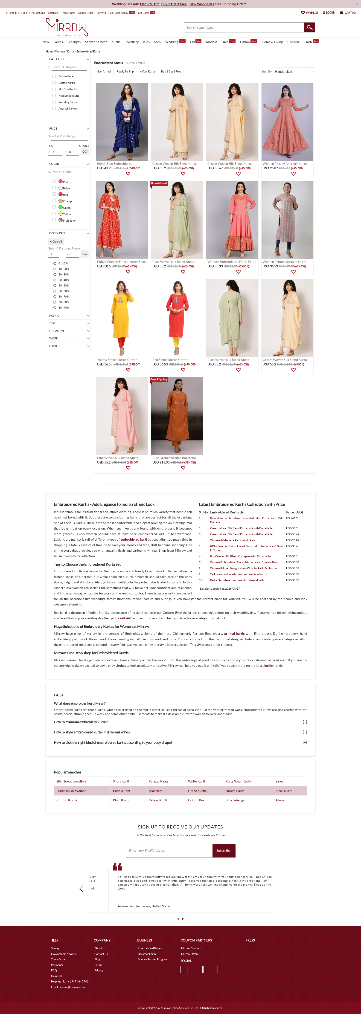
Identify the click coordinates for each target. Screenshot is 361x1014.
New (45, 42)
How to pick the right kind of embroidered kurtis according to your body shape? (113, 742)
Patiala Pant (121, 791)
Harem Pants (235, 791)
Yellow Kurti (158, 800)
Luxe (228, 41)
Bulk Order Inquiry (118, 13)
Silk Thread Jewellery (71, 781)
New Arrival (104, 71)
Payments (57, 965)
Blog (97, 959)
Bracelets (155, 791)
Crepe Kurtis (197, 791)
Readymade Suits (68, 95)
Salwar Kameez (96, 42)
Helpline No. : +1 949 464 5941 (69, 981)
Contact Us (101, 954)
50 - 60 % (63, 291)
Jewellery (132, 42)
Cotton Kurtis (66, 82)
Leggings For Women (71, 791)
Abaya (280, 800)
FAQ (54, 970)
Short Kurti (121, 781)
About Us (100, 948)
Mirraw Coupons (191, 948)
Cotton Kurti (197, 800)
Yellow (64, 213)
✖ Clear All (56, 241)
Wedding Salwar (68, 102)
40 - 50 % (63, 285)
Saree (279, 781)
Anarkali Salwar (67, 108)
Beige (64, 188)
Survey (100, 13)
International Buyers (150, 948)
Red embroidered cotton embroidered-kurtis (237, 580)
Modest (211, 42)
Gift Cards (146, 13)
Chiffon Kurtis (66, 800)
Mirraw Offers (189, 954)
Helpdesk (56, 976)
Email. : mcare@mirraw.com (68, 987)
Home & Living (272, 42)
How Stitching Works (63, 954)
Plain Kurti (121, 800)
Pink (63, 181)
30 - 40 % (63, 279)
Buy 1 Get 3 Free (171, 71)
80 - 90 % (63, 307)
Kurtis (115, 42)
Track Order (68, 13)
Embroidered (66, 76)
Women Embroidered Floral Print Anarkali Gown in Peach (244, 562)
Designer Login (147, 954)
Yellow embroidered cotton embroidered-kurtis (239, 574)
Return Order (85, 13)
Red (63, 194)
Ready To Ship (125, 71)
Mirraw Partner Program (153, 959)
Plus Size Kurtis (67, 89)
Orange (65, 201)
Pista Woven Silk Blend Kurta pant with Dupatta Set (240, 556)
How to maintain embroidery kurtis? (81, 722)
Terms (98, 965)
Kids (146, 42)
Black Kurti (284, 791)
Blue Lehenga (235, 800)
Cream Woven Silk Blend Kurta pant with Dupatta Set (241, 528)
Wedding (175, 41)
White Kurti (196, 781)
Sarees (58, 42)
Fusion (248, 41)
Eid (195, 41)
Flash (311, 41)
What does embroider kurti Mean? (79, 703)
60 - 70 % (63, 296)
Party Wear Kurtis (239, 781)
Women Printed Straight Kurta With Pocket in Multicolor (244, 568)
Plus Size (293, 42)
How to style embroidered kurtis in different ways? (92, 732)
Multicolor (67, 220)
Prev (82, 889)
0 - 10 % (63, 263)
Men (157, 42)
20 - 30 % (63, 274)
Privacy (98, 970)
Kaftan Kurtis (147, 71)
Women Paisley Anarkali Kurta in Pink (232, 540)
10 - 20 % (63, 268)
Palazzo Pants (158, 781)
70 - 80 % (63, 302)
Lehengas (74, 42)
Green (64, 207)
